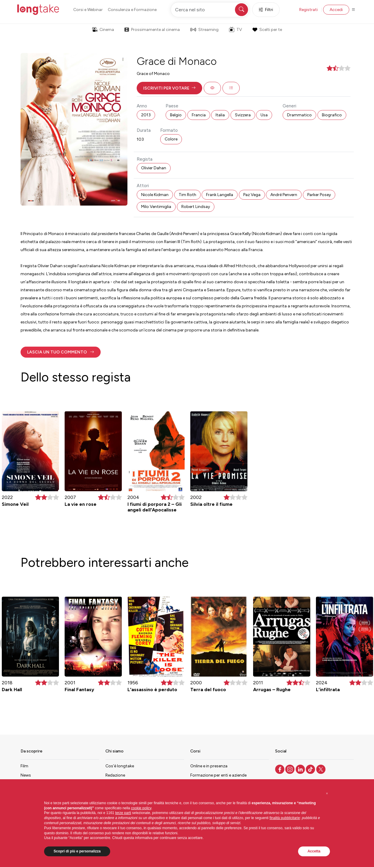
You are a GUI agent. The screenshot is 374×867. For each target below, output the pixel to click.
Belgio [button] (176, 115)
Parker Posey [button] (319, 194)
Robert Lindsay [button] (195, 206)
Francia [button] (199, 115)
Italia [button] (220, 115)
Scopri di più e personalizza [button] (77, 851)
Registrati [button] (308, 9)
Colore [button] (171, 139)
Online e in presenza (208, 766)
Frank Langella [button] (219, 194)
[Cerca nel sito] (210, 9)
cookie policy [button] (141, 808)
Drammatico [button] (299, 115)
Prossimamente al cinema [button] (152, 29)
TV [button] (235, 29)
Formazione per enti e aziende (218, 775)
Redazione (115, 775)
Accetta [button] (314, 851)
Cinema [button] (103, 29)
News (26, 775)
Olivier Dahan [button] (153, 167)
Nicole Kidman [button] (155, 194)
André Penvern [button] (283, 194)
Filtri (266, 10)
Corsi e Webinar (88, 9)
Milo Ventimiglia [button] (156, 206)
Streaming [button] (204, 29)
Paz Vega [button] (252, 194)
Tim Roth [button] (187, 194)
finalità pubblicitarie (284, 818)
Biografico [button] (332, 115)
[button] (169, 88)
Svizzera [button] (243, 115)
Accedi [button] (336, 9)
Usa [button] (264, 115)
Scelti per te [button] (267, 29)
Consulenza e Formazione (132, 9)
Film (24, 766)
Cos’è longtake (119, 766)
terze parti (123, 813)
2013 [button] (146, 115)
